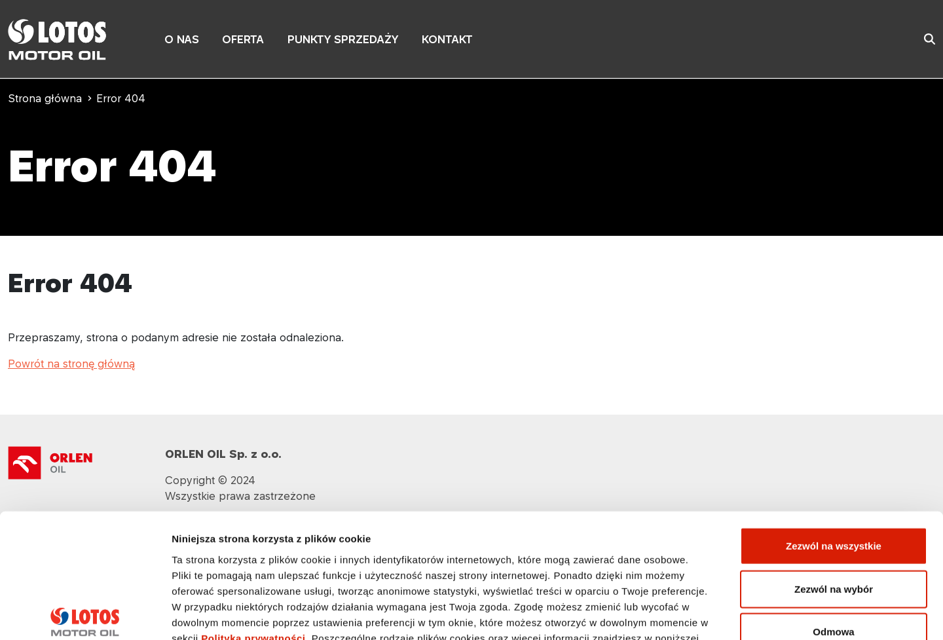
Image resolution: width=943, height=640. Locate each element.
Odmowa (833, 539)
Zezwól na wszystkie (833, 453)
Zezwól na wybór (833, 496)
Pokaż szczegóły (698, 614)
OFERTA (243, 39)
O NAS (181, 39)
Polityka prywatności (253, 545)
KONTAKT (447, 39)
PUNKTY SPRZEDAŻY (342, 39)
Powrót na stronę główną (71, 363)
